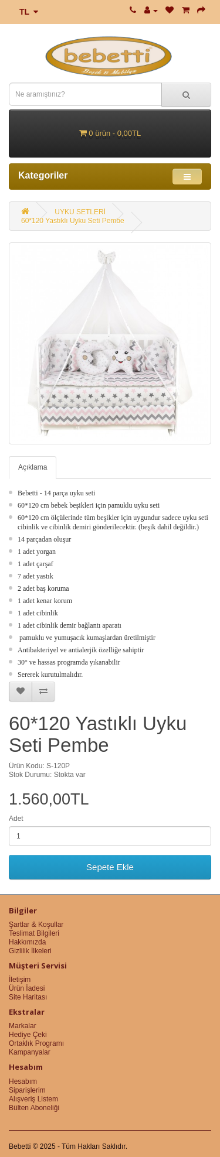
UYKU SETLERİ (80, 212)
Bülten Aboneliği (34, 1108)
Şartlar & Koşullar (36, 924)
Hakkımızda (27, 942)
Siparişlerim (27, 1090)
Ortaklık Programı (36, 1043)
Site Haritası (28, 997)
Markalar (22, 1026)
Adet (16, 818)
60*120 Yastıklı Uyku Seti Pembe (72, 221)
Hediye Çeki (28, 1035)
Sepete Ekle (110, 867)
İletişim (20, 979)
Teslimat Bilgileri (34, 933)
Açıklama (32, 467)
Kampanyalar (29, 1052)
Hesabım (23, 1081)
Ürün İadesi (27, 988)
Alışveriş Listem (33, 1099)
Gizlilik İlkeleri (30, 951)
